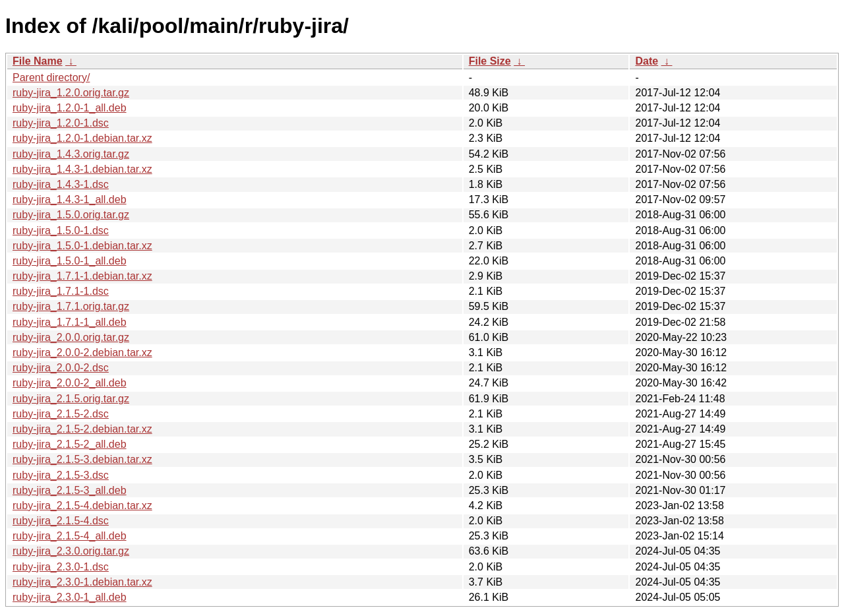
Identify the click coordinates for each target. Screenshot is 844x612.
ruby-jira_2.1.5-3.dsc (61, 475)
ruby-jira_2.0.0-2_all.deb (70, 382)
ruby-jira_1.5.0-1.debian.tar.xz (82, 245)
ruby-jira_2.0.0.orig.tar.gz (71, 337)
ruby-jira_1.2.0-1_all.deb (70, 107)
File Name (38, 61)
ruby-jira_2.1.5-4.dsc (61, 520)
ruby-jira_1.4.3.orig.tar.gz (71, 154)
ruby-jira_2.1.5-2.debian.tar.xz (82, 429)
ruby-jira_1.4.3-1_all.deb (70, 199)
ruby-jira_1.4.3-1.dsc (61, 184)
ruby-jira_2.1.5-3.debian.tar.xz (82, 459)
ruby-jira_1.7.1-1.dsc (61, 291)
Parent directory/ (51, 77)
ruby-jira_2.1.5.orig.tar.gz (71, 398)
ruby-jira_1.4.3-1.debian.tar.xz (82, 169)
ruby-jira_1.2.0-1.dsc (61, 123)
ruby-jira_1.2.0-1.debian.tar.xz (82, 138)
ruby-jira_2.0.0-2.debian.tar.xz (82, 352)
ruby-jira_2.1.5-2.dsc (61, 413)
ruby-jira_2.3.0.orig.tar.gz (71, 551)
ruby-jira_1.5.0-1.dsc (61, 230)
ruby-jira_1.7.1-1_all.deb (70, 322)
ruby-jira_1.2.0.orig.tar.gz (71, 92)
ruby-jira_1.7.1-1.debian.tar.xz (82, 276)
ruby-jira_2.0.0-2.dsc (61, 367)
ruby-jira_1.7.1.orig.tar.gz (71, 306)
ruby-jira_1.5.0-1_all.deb (70, 260)
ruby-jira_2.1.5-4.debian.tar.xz (82, 505)
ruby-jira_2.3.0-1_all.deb (70, 597)
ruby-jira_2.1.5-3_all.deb (70, 490)
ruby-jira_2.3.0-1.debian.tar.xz (82, 582)
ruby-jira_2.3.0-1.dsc (61, 566)
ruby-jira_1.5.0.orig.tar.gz (71, 214)
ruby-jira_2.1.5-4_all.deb (70, 535)
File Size (490, 61)
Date (646, 61)
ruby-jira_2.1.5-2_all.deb (70, 444)
